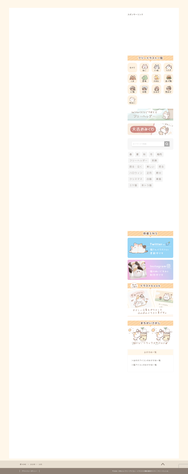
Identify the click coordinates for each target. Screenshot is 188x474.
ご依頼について (159, 4)
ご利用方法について (121, 4)
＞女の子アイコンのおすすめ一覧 (146, 360)
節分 (158, 173)
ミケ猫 (133, 185)
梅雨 (159, 154)
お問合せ (141, 4)
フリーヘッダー (139, 160)
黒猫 (158, 179)
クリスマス (136, 179)
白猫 (149, 179)
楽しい (150, 166)
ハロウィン (136, 173)
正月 (149, 173)
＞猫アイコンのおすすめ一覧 (144, 364)
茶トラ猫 (147, 185)
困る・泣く (136, 166)
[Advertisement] (150, 34)
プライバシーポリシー (29, 471)
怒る (161, 166)
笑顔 (154, 160)
